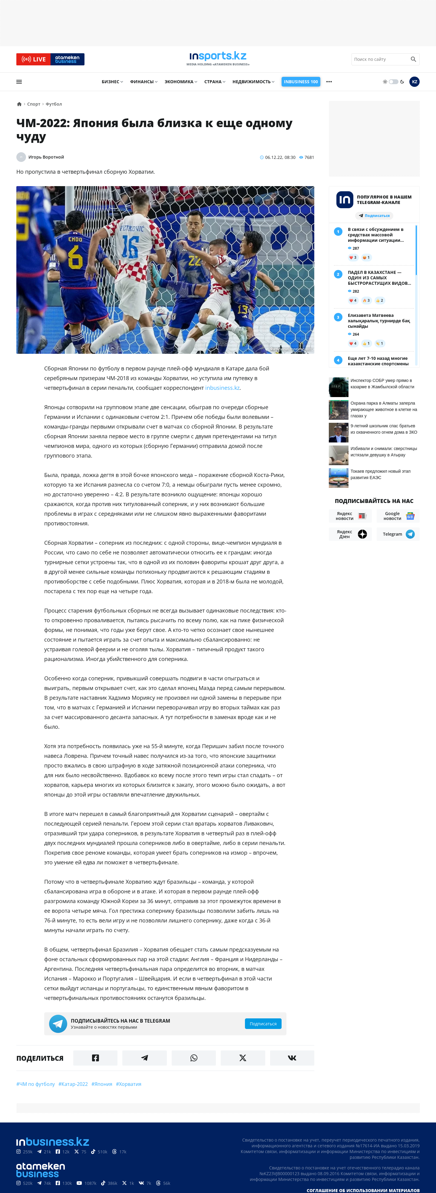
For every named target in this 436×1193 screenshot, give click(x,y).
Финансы (142, 84)
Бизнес (110, 84)
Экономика (179, 84)
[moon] (402, 83)
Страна (213, 84)
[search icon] (414, 60)
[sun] (385, 83)
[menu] (19, 84)
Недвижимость (252, 84)
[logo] (218, 60)
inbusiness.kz (222, 389)
